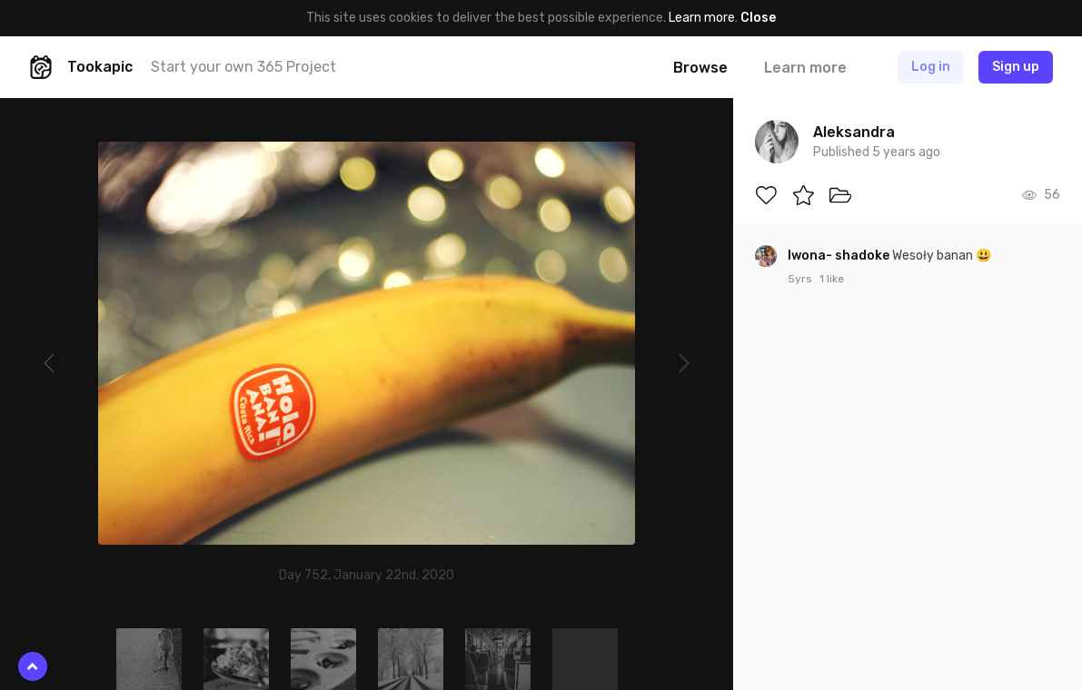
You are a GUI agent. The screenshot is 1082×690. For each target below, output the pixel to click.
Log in (930, 66)
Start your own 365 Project (243, 66)
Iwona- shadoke (840, 255)
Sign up (1015, 66)
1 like (831, 278)
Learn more (702, 17)
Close (758, 17)
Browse (700, 67)
